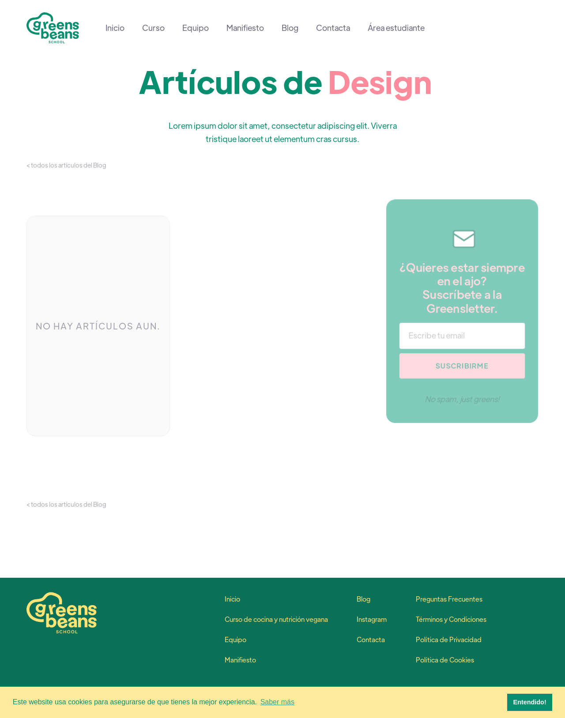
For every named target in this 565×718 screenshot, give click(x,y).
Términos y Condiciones (451, 619)
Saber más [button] (277, 702)
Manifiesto (245, 27)
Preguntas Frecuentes (449, 599)
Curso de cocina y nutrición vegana (276, 619)
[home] (52, 27)
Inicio (114, 27)
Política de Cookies (445, 660)
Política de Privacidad (449, 639)
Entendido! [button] (529, 702)
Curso (153, 27)
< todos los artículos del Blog (66, 165)
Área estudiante (396, 27)
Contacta (333, 27)
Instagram (372, 619)
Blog (290, 27)
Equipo (195, 27)
